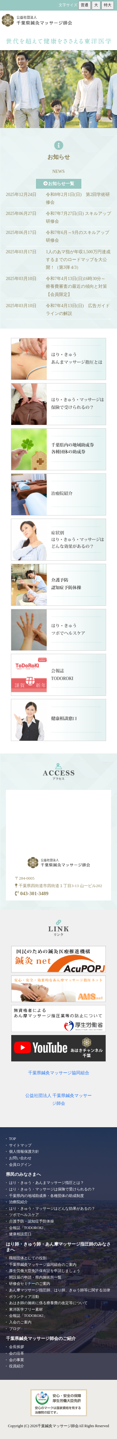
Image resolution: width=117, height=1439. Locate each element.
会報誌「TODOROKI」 (28, 1228)
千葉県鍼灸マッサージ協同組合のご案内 (42, 1264)
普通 (84, 5)
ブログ (14, 1329)
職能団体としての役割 (27, 1258)
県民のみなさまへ (23, 1174)
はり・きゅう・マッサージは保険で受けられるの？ (52, 1189)
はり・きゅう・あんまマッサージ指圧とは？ (46, 1182)
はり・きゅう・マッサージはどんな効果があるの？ (52, 1208)
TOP (12, 1139)
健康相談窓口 (20, 1234)
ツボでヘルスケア (24, 1215)
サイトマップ (20, 1145)
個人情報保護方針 (24, 1151)
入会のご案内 (20, 1322)
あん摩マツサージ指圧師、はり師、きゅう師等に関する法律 (59, 1290)
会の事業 (16, 1360)
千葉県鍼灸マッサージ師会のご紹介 (41, 1338)
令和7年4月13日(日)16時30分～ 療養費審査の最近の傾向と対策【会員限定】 (78, 286)
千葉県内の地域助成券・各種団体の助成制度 (46, 1196)
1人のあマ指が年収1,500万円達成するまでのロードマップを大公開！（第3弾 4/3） (78, 259)
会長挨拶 (16, 1347)
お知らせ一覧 (59, 183)
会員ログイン (20, 1164)
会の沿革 (16, 1353)
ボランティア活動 (24, 1296)
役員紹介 (16, 1366)
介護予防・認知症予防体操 (31, 1221)
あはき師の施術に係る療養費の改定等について (48, 1303)
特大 (107, 5)
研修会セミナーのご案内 (29, 1283)
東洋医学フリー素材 (26, 1309)
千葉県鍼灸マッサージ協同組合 (58, 1073)
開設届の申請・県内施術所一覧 (35, 1277)
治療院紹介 (18, 1202)
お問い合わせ (20, 1158)
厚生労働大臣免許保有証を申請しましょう (44, 1271)
